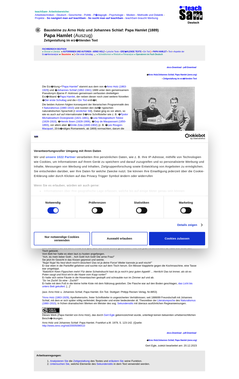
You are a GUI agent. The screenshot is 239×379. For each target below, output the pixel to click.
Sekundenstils (125, 303)
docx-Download (174, 67)
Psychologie (116, 14)
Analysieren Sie (59, 360)
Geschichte (75, 14)
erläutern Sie (116, 360)
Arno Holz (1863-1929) (56, 297)
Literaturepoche (166, 300)
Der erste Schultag (85, 54)
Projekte (39, 18)
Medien (130, 14)
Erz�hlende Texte (131, 52)
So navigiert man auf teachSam (66, 18)
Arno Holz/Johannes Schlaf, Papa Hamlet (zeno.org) (172, 75)
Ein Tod (146, 52)
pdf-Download (190, 67)
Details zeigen (187, 225)
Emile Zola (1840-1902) (84, 125)
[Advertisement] (20, 12)
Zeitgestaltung (81, 360)
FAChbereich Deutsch (54, 49)
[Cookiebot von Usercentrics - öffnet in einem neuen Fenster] (188, 136)
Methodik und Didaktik (150, 14)
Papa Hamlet (159, 52)
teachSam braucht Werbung (141, 18)
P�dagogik (100, 14)
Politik (87, 14)
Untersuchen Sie (59, 363)
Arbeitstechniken (44, 14)
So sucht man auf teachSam (105, 18)
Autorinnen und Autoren (77, 52)
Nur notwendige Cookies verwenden (62, 238)
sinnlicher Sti (83, 110)
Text (171, 52)
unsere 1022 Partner (61, 157)
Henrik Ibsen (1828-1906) (75, 121)
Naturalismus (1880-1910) (59, 107)
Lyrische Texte (112, 52)
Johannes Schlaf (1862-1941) (74, 90)
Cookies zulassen (177, 238)
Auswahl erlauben (119, 238)
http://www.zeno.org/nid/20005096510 (63, 325)
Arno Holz (99, 52)
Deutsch (61, 14)
